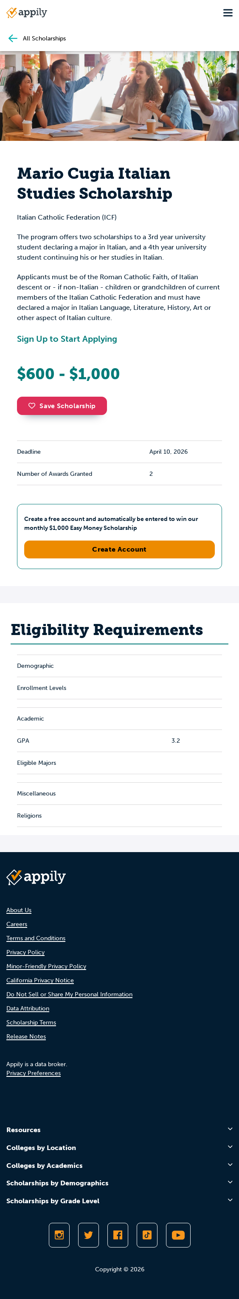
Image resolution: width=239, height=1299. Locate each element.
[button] (33, 405)
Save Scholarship (62, 406)
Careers (16, 924)
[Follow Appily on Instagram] (59, 1235)
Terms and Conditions (35, 938)
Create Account (119, 549)
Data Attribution (27, 1008)
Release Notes (26, 1036)
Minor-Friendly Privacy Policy (46, 966)
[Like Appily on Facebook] (117, 1235)
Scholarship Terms (31, 1022)
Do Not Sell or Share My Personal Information (69, 994)
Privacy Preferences (33, 1073)
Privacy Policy (25, 952)
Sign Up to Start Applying (67, 339)
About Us (18, 910)
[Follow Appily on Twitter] (88, 1235)
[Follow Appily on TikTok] (147, 1235)
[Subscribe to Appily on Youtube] (178, 1235)
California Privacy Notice (40, 980)
